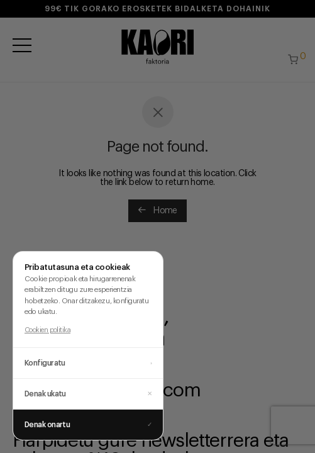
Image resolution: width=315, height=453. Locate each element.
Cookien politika (47, 330)
